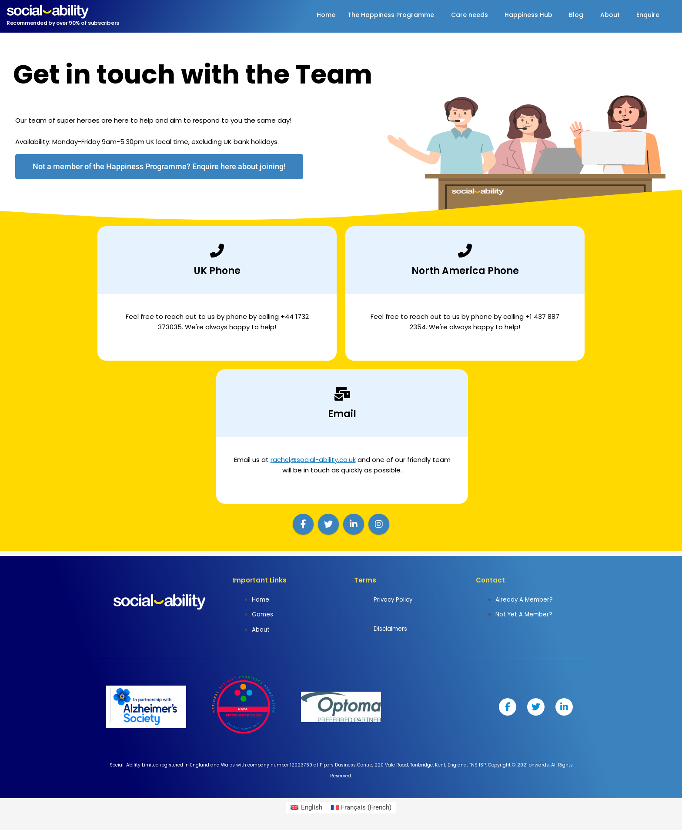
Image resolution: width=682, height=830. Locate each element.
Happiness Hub (523, 14)
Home (315, 14)
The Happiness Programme (382, 14)
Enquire (647, 14)
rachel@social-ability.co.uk (313, 459)
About (607, 14)
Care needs (462, 14)
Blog (572, 14)
